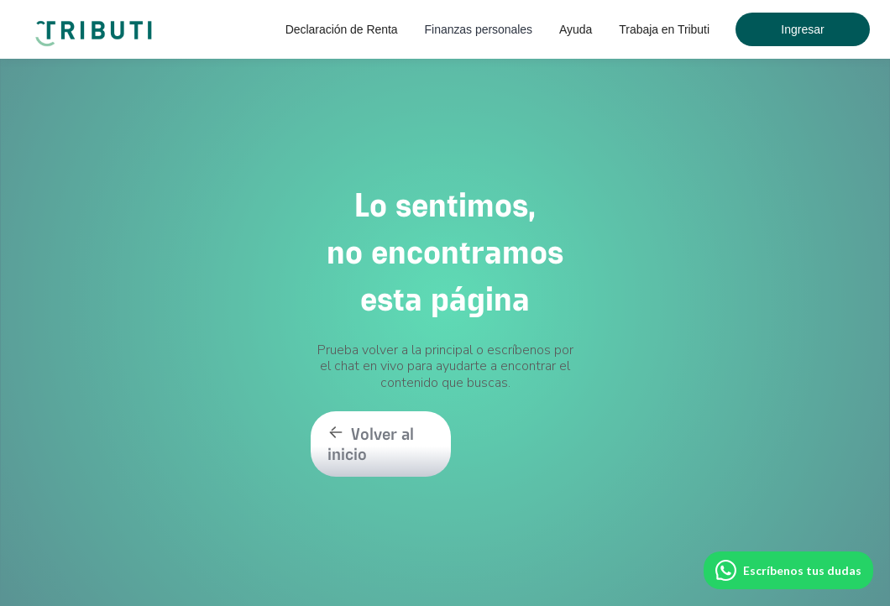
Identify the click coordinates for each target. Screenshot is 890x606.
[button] (341, 29)
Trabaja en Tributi (664, 29)
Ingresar (802, 29)
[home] (96, 25)
